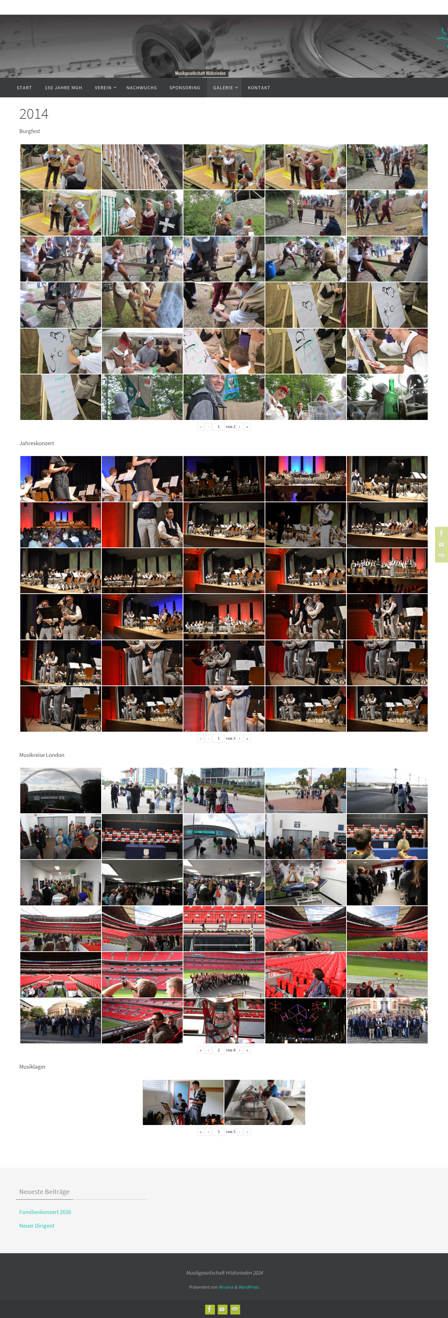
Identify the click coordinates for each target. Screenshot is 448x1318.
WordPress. (248, 1287)
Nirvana (225, 1287)
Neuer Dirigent (37, 1225)
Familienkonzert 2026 (45, 1212)
